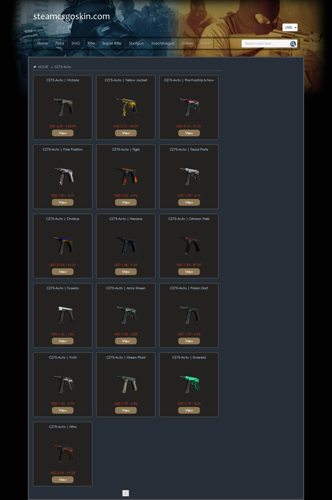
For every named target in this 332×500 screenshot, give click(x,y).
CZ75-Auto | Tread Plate (189, 149)
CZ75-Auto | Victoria (62, 80)
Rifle (91, 43)
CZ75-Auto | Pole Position (63, 149)
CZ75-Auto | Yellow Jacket (126, 80)
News (205, 43)
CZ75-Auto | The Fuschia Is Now (189, 80)
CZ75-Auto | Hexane (125, 219)
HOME (43, 67)
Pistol (60, 43)
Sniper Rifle (111, 43)
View (63, 133)
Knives (187, 43)
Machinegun (163, 43)
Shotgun (136, 43)
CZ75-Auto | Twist (63, 357)
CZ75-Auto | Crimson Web (189, 219)
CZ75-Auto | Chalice (62, 219)
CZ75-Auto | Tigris (125, 149)
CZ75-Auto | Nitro (63, 427)
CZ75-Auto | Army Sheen (125, 288)
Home (42, 43)
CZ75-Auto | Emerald (189, 357)
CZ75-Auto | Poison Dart (189, 288)
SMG (75, 43)
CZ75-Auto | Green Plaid (125, 357)
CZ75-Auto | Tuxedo (63, 288)
